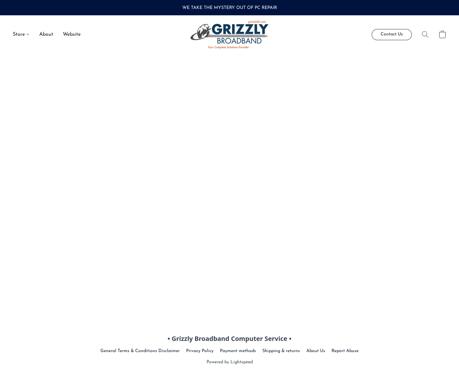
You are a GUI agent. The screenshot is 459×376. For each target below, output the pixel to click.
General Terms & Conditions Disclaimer (140, 351)
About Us (315, 351)
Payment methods (238, 351)
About (46, 34)
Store (21, 34)
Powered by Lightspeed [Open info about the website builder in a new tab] (230, 362)
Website (72, 34)
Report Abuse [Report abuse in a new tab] (345, 351)
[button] (230, 34)
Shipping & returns (281, 351)
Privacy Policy (200, 351)
